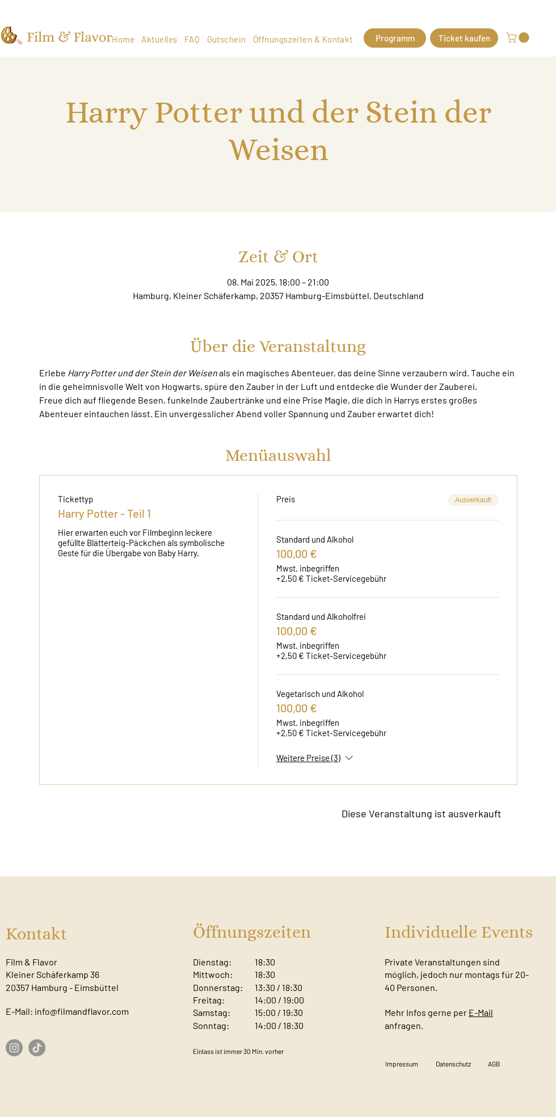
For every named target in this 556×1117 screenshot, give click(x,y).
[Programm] (395, 38)
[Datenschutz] (453, 1063)
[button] (519, 37)
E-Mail (481, 1012)
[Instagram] (14, 1047)
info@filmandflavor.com (82, 1011)
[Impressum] (402, 1063)
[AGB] (493, 1063)
